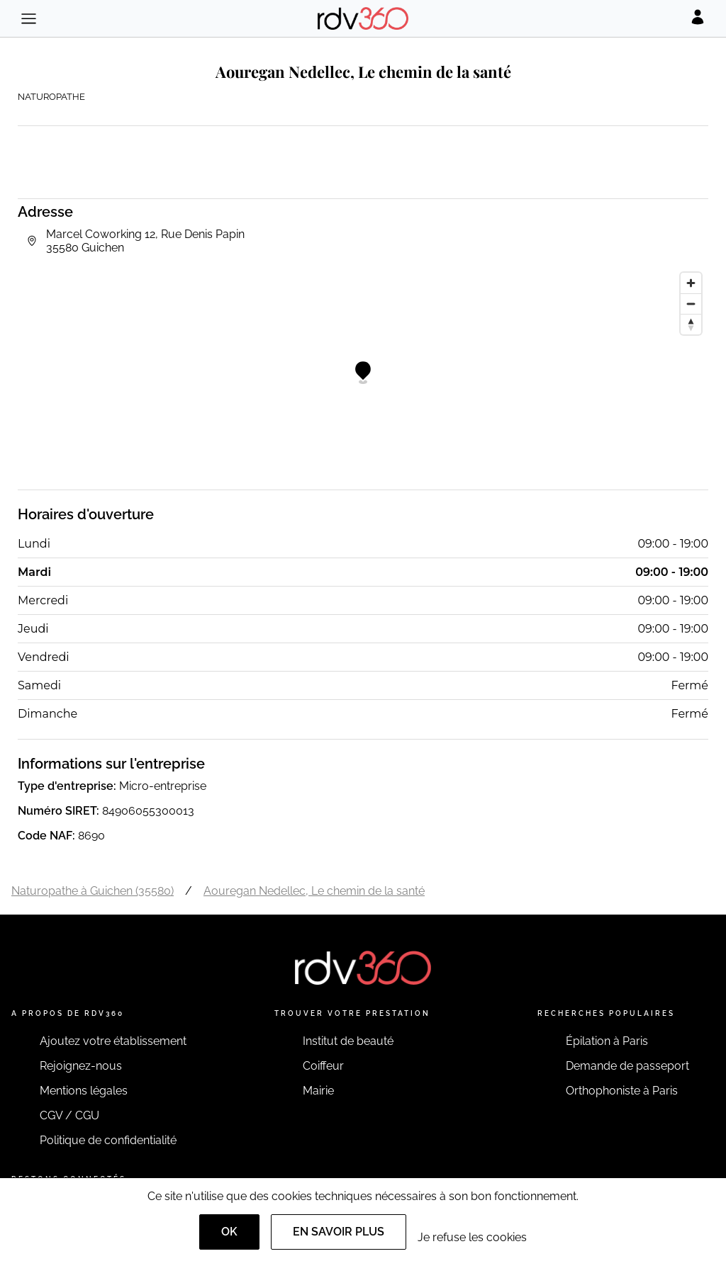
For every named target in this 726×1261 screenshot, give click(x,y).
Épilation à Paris (607, 1041)
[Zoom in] (691, 283)
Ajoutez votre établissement (113, 1041)
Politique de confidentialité (108, 1140)
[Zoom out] (691, 303)
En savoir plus (338, 1231)
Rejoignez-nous (81, 1066)
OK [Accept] (229, 1231)
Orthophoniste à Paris (622, 1090)
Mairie (318, 1090)
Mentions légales (84, 1090)
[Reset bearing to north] (691, 324)
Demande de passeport (627, 1066)
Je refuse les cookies (472, 1237)
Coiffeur (323, 1066)
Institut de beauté (348, 1041)
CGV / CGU (69, 1115)
